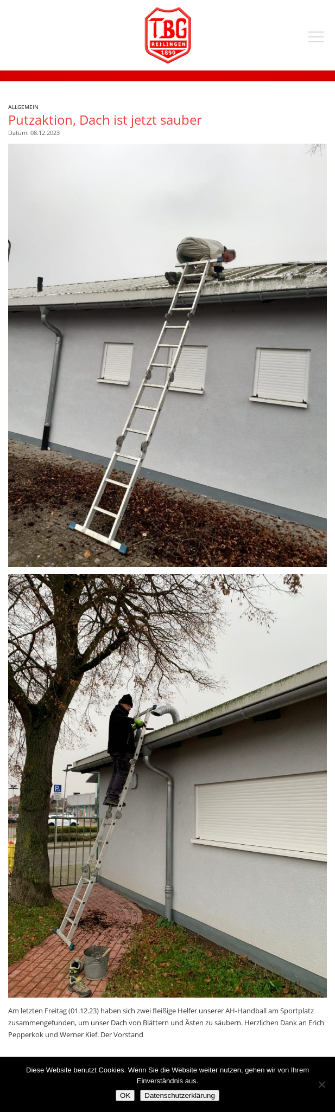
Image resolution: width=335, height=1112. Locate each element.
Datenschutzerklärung (179, 1095)
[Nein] (321, 1084)
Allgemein (23, 107)
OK (125, 1095)
